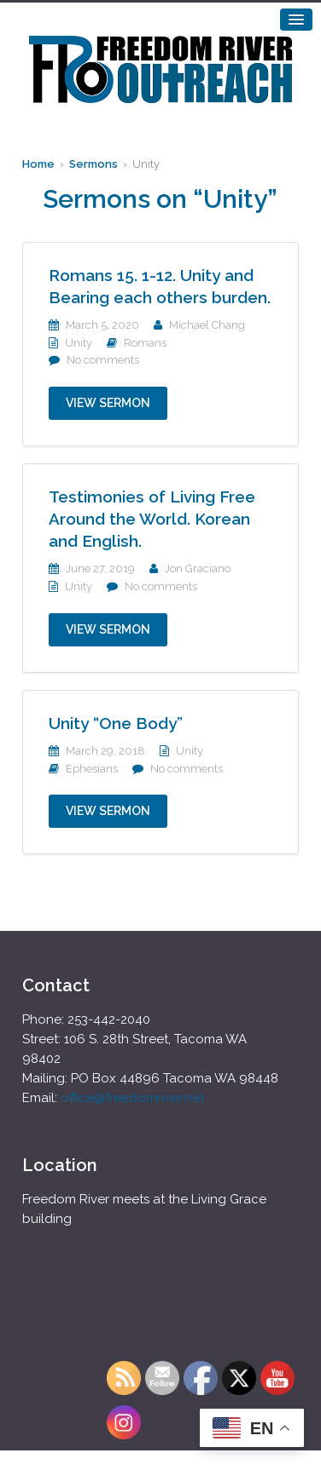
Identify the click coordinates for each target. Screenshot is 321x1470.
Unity (78, 342)
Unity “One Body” (116, 723)
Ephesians (92, 768)
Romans (145, 342)
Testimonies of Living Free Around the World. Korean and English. (152, 518)
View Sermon (108, 403)
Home (38, 164)
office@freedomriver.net (132, 1097)
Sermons (93, 164)
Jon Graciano (198, 568)
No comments (103, 359)
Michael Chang (207, 325)
